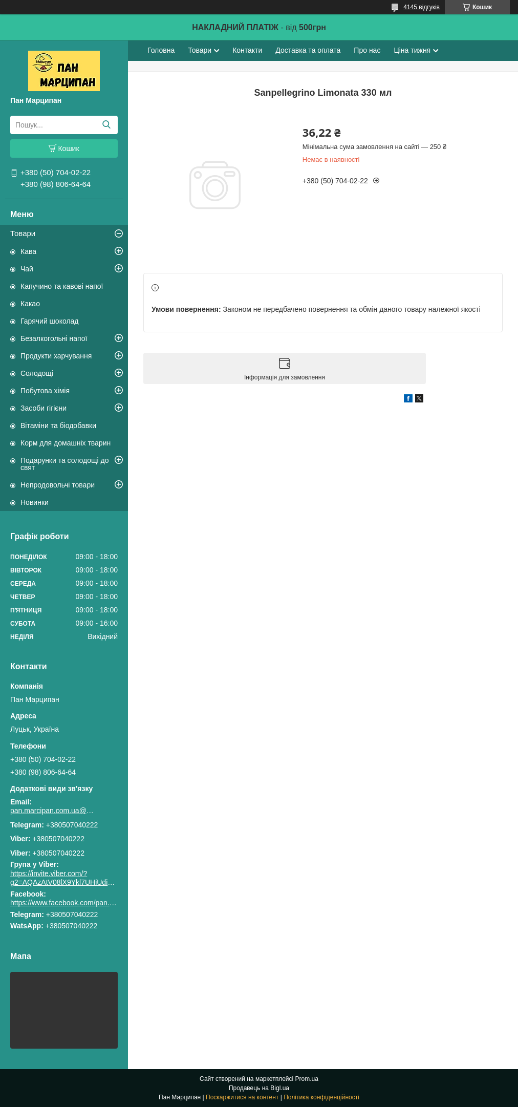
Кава (28, 251)
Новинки (34, 502)
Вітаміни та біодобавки (58, 425)
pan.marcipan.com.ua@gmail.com (53, 810)
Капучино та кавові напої (61, 286)
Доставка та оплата (307, 50)
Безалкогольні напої (53, 338)
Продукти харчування (56, 356)
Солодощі (36, 373)
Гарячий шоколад (49, 321)
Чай (26, 269)
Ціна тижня (412, 50)
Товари (22, 233)
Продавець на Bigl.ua (259, 1088)
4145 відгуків (421, 7)
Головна (161, 50)
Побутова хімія (45, 391)
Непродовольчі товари (57, 485)
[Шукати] (106, 125)
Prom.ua (306, 1078)
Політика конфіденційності (321, 1097)
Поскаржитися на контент (242, 1097)
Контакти (247, 50)
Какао (30, 304)
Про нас (367, 50)
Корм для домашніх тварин (65, 443)
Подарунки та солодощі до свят (64, 464)
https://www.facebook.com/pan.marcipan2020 (82, 903)
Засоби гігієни (43, 408)
